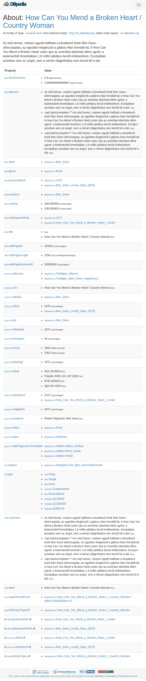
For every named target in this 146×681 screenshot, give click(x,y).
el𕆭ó (10, 320)
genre (10, 171)
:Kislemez (55, 436)
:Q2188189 (55, 503)
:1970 (53, 180)
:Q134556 (54, 498)
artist (10, 161)
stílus (12, 427)
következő (15, 395)
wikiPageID (14, 246)
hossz (12, 347)
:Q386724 (54, 508)
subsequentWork (17, 217)
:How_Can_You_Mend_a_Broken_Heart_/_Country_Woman (87, 610)
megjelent (15, 409)
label (10, 587)
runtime (11, 203)
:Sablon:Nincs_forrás (62, 450)
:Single (50, 479)
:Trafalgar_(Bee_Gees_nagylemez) (71, 278)
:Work (49, 484)
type (9, 474)
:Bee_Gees (56, 161)
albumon (14, 273)
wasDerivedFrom (17, 596)
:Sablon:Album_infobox (64, 446)
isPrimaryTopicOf (17, 610)
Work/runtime (15, 77)
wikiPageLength (16, 255)
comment (12, 517)
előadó (13, 296)
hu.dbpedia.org (129, 33)
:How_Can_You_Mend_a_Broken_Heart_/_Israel (79, 222)
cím (11, 287)
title (9, 231)
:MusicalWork (54, 493)
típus (12, 436)
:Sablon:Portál (58, 455)
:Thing (49, 474)
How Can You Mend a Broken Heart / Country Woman (72, 21)
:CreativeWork (56, 489)
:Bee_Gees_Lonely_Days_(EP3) (69, 185)
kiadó (12, 371)
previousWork (15, 180)
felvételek (14, 329)
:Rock (53, 171)
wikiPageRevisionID (19, 264)
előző (12, 306)
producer (12, 194)
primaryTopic (17, 656)
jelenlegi (14, 362)
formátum (14, 338)
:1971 (53, 217)
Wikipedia (45, 676)
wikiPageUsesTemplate (23, 446)
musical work (34, 33)
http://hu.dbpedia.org (81, 33)
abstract (12, 91)
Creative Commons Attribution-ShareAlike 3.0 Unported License (106, 676)
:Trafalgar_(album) (61, 273)
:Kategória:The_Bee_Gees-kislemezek (73, 465)
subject (11, 465)
